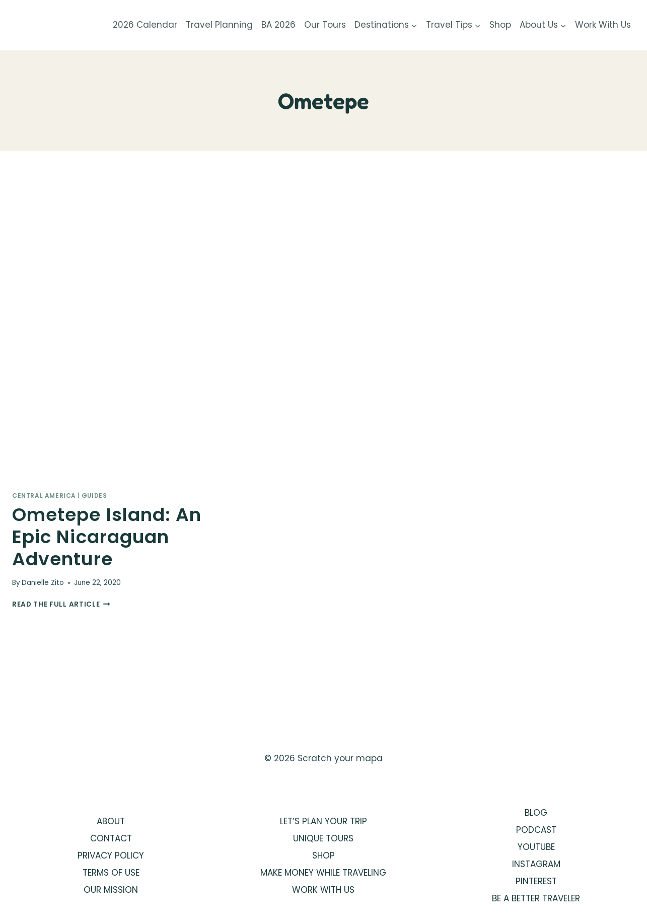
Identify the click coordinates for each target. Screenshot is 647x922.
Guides (94, 496)
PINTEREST (536, 881)
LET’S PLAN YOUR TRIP (323, 821)
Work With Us (603, 25)
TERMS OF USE (111, 873)
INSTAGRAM (536, 864)
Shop (500, 25)
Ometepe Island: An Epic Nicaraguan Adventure (106, 537)
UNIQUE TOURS (323, 838)
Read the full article (61, 604)
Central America (44, 496)
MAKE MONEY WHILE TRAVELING (323, 873)
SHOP (323, 855)
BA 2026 (278, 25)
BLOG (536, 813)
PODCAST (536, 830)
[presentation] (109, 337)
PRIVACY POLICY (111, 855)
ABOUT (111, 821)
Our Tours (325, 25)
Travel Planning (219, 25)
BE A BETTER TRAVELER (536, 898)
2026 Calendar (145, 25)
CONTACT (111, 838)
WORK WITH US (323, 890)
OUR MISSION (111, 890)
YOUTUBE (536, 847)
